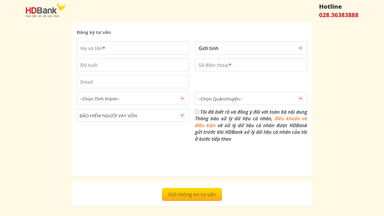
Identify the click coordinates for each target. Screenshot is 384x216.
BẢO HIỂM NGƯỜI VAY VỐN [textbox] (108, 115)
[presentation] (122, 160)
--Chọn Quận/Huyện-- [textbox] (220, 99)
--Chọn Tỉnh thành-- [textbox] (100, 99)
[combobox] (133, 98)
